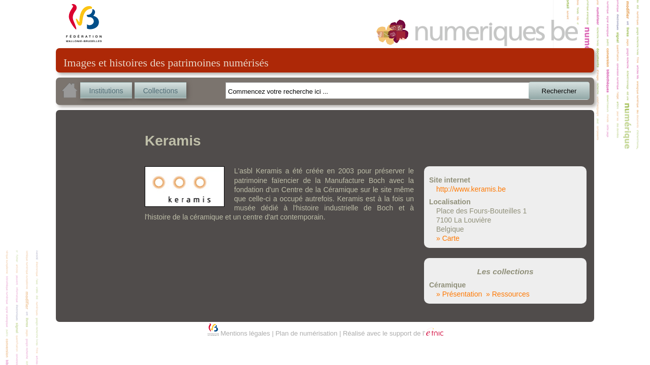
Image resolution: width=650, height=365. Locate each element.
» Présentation (459, 294)
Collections (160, 91)
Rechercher (559, 91)
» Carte (448, 238)
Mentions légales (245, 333)
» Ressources (508, 294)
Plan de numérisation (306, 333)
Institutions (106, 91)
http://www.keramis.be (471, 189)
